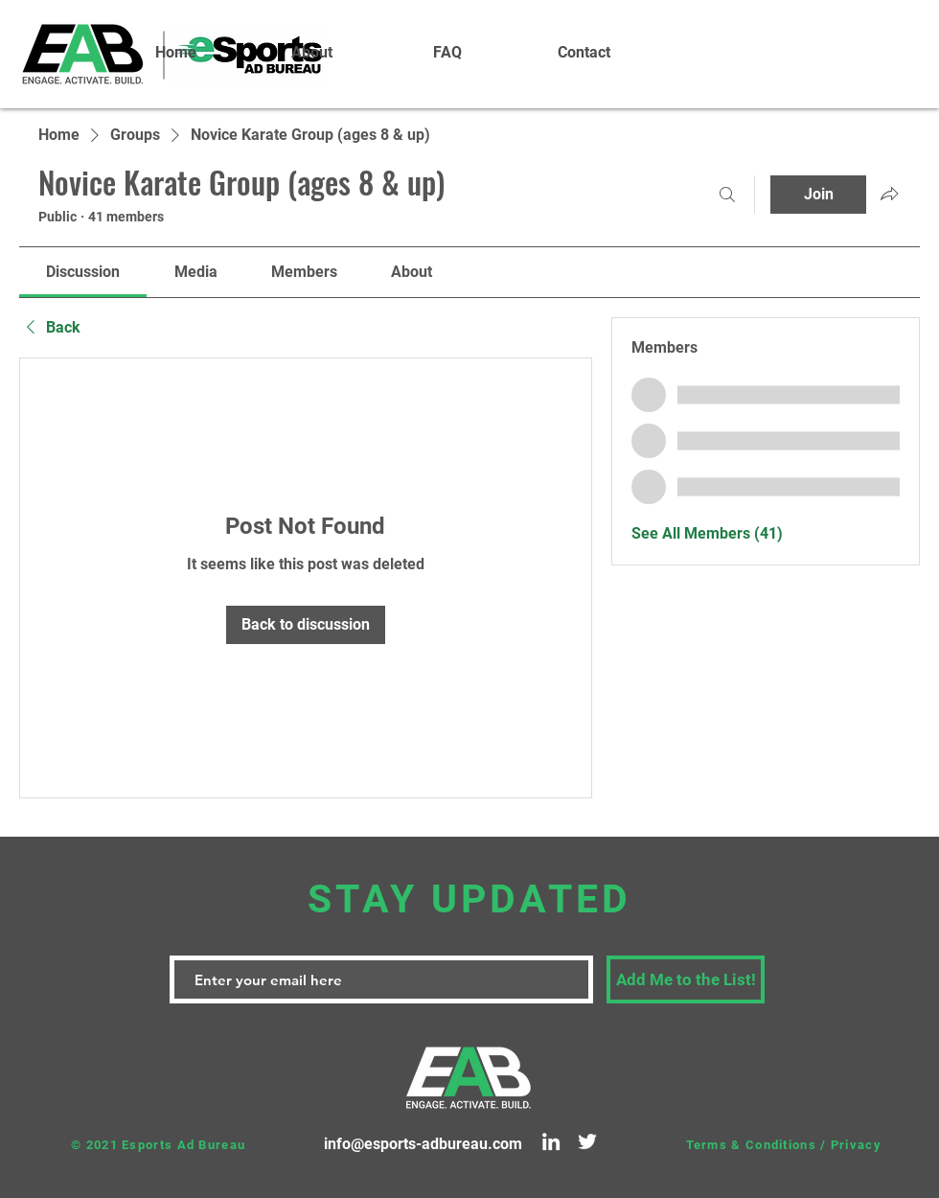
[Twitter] (587, 1141)
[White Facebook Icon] (871, 43)
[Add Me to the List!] (686, 979)
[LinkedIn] (550, 1141)
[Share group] (889, 193)
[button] (311, 52)
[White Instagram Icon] (899, 43)
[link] (83, 272)
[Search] (727, 194)
